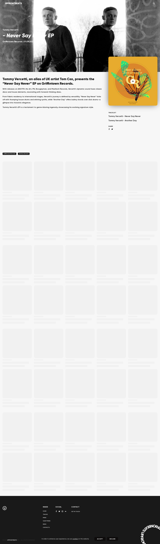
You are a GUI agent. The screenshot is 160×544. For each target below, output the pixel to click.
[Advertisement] (53, 133)
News (96, 3)
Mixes (72, 3)
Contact (106, 3)
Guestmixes (84, 3)
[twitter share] (112, 129)
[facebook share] (109, 129)
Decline (112, 539)
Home (52, 3)
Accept (100, 539)
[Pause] (132, 81)
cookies (75, 539)
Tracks (62, 3)
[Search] (154, 3)
